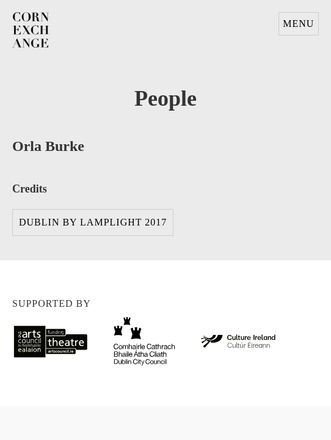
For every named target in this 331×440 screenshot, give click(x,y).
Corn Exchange (30, 30)
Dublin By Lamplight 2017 (93, 222)
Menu (298, 23)
